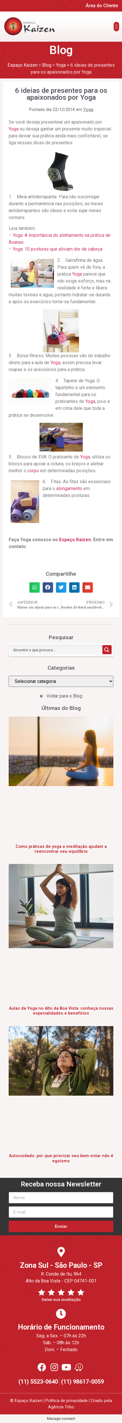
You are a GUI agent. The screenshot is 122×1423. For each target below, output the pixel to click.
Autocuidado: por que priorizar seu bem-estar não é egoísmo (61, 1158)
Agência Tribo (61, 1407)
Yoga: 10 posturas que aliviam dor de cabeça (57, 249)
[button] (116, 26)
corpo (33, 470)
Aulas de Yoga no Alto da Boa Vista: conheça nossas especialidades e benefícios (61, 1011)
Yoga (88, 109)
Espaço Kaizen (75, 539)
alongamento (69, 488)
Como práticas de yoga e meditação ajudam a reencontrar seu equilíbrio (61, 849)
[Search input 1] (57, 650)
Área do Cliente (102, 5)
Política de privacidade (67, 1400)
